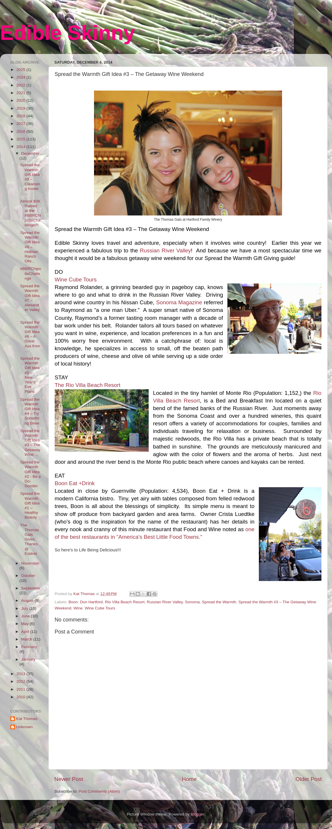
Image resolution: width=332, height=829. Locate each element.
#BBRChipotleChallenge (30, 273)
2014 (21, 147)
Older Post (309, 779)
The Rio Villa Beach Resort (87, 385)
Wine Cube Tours (76, 279)
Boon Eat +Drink (75, 483)
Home (189, 779)
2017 (21, 123)
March (27, 639)
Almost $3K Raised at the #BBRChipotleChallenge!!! (30, 213)
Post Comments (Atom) (99, 791)
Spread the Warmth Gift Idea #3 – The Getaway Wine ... (30, 443)
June (26, 616)
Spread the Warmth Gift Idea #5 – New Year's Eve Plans (30, 375)
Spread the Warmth (219, 602)
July (25, 608)
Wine (78, 608)
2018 (21, 116)
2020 (21, 100)
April (25, 631)
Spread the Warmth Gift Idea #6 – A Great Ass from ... (30, 336)
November (30, 563)
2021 (21, 93)
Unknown (24, 727)
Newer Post (68, 779)
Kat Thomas (27, 718)
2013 (21, 674)
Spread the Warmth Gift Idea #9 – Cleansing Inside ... (30, 179)
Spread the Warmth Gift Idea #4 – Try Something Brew (30, 411)
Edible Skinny (67, 32)
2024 (21, 77)
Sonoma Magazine (180, 302)
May (25, 623)
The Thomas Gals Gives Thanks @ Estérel (29, 539)
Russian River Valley (165, 250)
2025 (21, 69)
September (31, 588)
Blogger (197, 814)
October (28, 575)
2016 (21, 131)
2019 (21, 108)
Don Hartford (91, 602)
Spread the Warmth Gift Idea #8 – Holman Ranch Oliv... (30, 246)
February (29, 647)
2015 (21, 139)
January (28, 659)
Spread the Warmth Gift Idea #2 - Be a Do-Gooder (30, 474)
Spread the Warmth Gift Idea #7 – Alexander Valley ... (30, 300)
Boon (73, 602)
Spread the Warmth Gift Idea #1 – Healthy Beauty (30, 505)
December (30, 153)
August (28, 600)
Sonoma (192, 602)
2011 (21, 689)
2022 (21, 85)
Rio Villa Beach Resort (125, 602)
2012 (21, 681)
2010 (21, 697)
